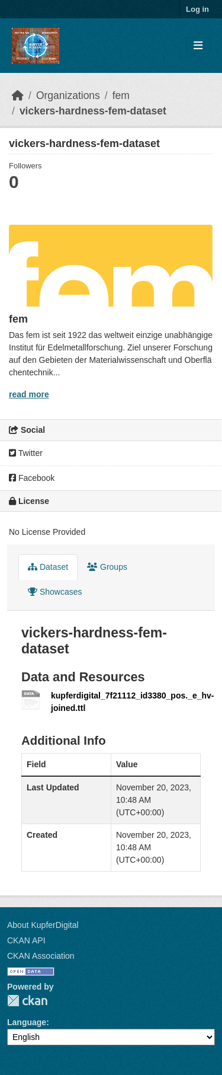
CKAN (27, 1000)
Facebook (31, 478)
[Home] (18, 95)
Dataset (48, 567)
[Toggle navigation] (198, 46)
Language (26, 1022)
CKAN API (26, 940)
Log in (197, 9)
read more (29, 394)
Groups (107, 567)
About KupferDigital (43, 925)
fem (121, 95)
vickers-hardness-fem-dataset (93, 111)
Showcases (55, 591)
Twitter (26, 453)
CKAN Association (41, 956)
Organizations (68, 95)
